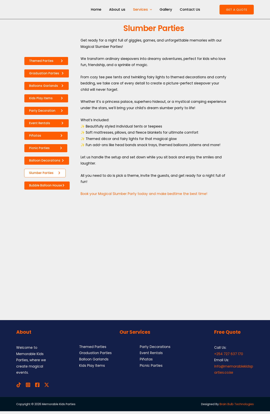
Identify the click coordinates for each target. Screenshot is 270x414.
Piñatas (146, 362)
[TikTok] (18, 387)
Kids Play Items (92, 368)
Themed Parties (92, 349)
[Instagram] (28, 387)
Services (140, 11)
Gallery (164, 10)
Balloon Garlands (93, 362)
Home (95, 10)
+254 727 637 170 (228, 356)
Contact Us (187, 10)
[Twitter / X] (46, 387)
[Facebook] (37, 387)
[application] (148, 11)
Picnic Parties (151, 368)
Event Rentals (151, 355)
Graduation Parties (95, 355)
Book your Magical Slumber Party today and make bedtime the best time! (144, 196)
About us (116, 10)
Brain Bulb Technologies (237, 407)
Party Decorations (155, 349)
